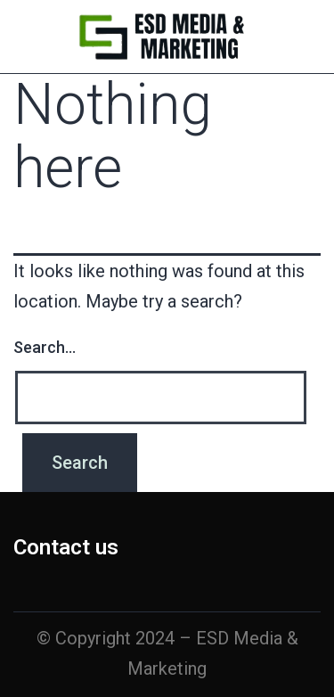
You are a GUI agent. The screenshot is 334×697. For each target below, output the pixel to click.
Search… (44, 347)
